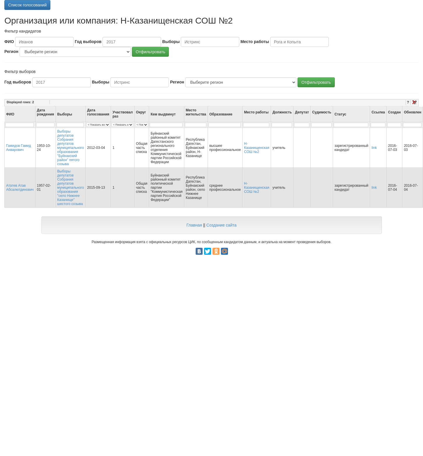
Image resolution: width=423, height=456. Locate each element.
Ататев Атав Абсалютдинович (20, 188)
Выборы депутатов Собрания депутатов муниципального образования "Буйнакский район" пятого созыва (70, 147)
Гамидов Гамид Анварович (18, 148)
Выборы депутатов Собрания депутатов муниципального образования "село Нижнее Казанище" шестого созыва (70, 187)
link (374, 148)
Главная (194, 225)
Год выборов (88, 41)
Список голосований (27, 5)
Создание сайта (221, 225)
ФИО (9, 41)
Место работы (254, 41)
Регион (11, 51)
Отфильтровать (150, 51)
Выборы (171, 41)
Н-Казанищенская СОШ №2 (256, 148)
